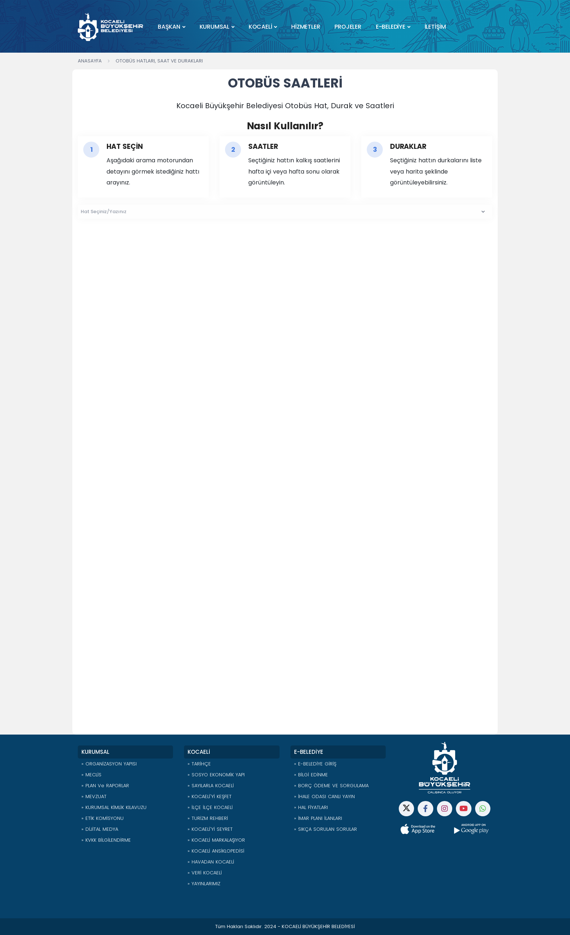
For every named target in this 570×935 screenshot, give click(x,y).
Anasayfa (90, 60)
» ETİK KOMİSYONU (102, 818)
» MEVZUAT (94, 796)
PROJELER (347, 27)
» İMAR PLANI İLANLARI (318, 818)
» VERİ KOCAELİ (205, 872)
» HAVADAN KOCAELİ (211, 861)
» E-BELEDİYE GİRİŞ (315, 763)
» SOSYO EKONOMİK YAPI (216, 774)
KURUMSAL (214, 27)
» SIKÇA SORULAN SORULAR (325, 829)
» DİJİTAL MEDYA (99, 829)
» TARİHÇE (199, 763)
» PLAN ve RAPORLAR (105, 785)
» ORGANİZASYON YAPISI (109, 763)
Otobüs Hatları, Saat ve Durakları (159, 60)
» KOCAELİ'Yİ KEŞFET (210, 796)
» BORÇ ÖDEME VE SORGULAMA (331, 785)
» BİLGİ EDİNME (311, 774)
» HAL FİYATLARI (311, 807)
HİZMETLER (305, 27)
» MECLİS (91, 774)
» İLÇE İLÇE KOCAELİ (210, 807)
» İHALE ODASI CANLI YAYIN (324, 796)
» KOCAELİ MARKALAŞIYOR (216, 840)
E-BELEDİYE (390, 27)
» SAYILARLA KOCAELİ (211, 785)
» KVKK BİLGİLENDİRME (106, 840)
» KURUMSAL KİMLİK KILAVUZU (113, 807)
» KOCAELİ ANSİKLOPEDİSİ (216, 850)
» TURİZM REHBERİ (208, 818)
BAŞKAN (169, 27)
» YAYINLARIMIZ (204, 883)
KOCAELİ (260, 27)
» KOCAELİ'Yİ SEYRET (210, 829)
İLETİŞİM (435, 27)
